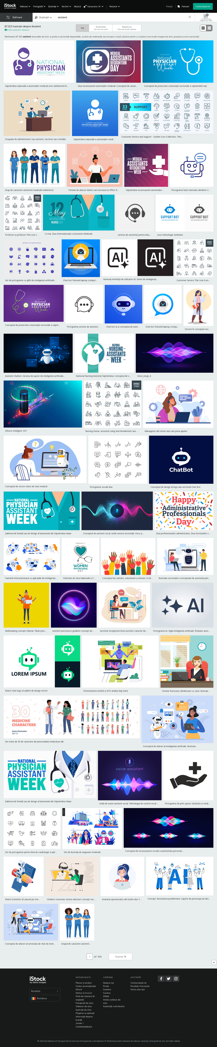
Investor (107, 989)
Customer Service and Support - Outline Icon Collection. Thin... (151, 136)
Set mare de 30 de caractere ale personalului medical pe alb (34, 741)
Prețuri (169, 6)
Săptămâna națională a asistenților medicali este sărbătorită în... (36, 86)
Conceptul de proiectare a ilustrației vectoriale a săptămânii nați (175, 86)
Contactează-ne (138, 982)
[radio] (203, 28)
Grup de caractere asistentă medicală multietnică (29, 190)
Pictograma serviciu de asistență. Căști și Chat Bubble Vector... (97, 326)
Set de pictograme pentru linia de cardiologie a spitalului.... (33, 852)
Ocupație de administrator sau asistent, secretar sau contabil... (36, 139)
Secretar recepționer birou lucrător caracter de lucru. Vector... (129, 630)
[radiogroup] (206, 28)
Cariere (106, 993)
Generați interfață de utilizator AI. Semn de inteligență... (130, 279)
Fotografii (38, 6)
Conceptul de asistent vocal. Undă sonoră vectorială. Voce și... (113, 533)
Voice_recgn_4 (144, 376)
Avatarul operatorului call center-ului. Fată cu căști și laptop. (131, 899)
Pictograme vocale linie (101, 487)
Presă (106, 986)
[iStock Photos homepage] (11, 6)
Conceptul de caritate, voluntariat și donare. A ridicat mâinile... (132, 578)
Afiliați (106, 996)
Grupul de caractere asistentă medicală (80, 943)
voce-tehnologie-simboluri (170, 234)
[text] (121, 17)
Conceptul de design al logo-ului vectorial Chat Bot (175, 487)
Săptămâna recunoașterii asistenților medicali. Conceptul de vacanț (159, 190)
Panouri (185, 6)
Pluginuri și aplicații (85, 1013)
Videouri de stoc (84, 1006)
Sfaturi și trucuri (84, 993)
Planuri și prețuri (84, 982)
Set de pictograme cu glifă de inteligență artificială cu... (31, 280)
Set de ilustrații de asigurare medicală (82, 852)
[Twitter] (168, 979)
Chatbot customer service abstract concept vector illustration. (77, 899)
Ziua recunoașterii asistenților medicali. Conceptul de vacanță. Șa (109, 86)
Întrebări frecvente (140, 986)
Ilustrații (52, 6)
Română (45, 991)
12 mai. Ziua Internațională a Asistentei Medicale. (68, 233)
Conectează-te (203, 6)
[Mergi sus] (213, 962)
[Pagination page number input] (90, 957)
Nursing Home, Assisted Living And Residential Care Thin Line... (116, 431)
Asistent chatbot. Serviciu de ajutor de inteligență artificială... (34, 376)
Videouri (24, 6)
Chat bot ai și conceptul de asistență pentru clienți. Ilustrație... (136, 326)
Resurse (113, 6)
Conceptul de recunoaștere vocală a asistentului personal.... (154, 851)
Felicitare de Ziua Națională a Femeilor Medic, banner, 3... (91, 578)
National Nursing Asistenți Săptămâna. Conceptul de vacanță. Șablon (109, 376)
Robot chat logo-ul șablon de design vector (26, 690)
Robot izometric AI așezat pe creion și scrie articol (30, 899)
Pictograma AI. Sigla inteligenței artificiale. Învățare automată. (183, 630)
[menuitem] (24, 9)
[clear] (189, 17)
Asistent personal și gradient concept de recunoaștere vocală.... (83, 630)
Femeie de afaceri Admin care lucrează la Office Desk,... (96, 190)
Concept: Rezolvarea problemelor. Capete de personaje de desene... (181, 898)
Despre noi (108, 982)
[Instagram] (176, 979)
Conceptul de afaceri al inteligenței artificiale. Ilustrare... (170, 746)
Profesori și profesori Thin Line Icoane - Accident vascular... (34, 234)
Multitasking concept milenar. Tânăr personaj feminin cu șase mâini (38, 630)
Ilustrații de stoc (84, 1009)
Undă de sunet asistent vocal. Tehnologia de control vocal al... (129, 803)
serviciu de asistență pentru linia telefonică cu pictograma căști (149, 234)
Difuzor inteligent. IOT (16, 430)
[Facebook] (161, 979)
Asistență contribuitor (114, 1006)
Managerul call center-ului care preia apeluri (166, 431)
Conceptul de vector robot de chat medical (26, 486)
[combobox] (44, 17)
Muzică (77, 6)
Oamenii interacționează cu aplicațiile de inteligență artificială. (35, 578)
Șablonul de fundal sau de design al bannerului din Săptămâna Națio (38, 533)
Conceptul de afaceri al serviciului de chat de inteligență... (33, 943)
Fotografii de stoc (84, 1003)
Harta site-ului (138, 989)
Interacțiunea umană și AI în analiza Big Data (105, 690)
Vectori (65, 6)
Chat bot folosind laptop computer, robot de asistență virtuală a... (95, 280)
